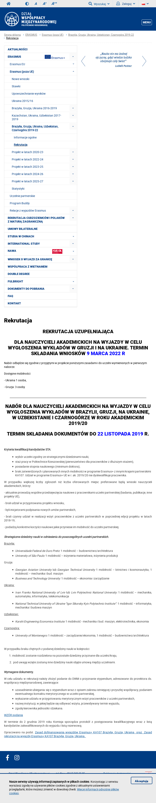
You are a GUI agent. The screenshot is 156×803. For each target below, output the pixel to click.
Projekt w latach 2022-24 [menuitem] (27, 159)
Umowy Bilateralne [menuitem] (23, 228)
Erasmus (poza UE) (53, 35)
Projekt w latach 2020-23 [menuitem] (27, 152)
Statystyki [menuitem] (18, 188)
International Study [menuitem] (24, 243)
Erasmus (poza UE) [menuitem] (43, 71)
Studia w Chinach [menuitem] (42, 236)
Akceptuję (141, 781)
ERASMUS (31, 35)
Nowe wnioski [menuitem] (20, 79)
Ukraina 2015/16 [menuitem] (22, 101)
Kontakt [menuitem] (14, 303)
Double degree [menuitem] (19, 274)
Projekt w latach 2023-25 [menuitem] (27, 167)
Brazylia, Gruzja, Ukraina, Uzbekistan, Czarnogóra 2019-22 (101, 35)
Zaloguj (125, 3)
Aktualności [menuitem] (17, 49)
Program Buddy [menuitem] (20, 203)
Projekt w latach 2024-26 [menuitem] (27, 174)
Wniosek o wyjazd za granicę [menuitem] (30, 259)
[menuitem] (73, 56)
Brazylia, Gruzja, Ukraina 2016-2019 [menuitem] (34, 108)
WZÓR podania (13, 715)
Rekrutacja (12, 38)
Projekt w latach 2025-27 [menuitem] (27, 181)
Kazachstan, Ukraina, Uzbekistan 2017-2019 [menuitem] (36, 117)
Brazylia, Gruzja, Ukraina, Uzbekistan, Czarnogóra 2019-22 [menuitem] (35, 128)
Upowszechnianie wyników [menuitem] (29, 93)
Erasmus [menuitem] (36, 57)
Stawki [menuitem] (16, 86)
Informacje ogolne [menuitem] (25, 137)
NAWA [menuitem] (42, 251)
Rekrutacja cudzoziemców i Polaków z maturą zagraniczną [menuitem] (36, 219)
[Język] (145, 3)
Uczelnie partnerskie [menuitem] (22, 196)
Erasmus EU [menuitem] (43, 64)
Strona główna (12, 35)
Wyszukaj (99, 3)
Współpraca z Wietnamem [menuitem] (27, 266)
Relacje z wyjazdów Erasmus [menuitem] (28, 210)
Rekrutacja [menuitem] (20, 145)
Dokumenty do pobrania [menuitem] (26, 288)
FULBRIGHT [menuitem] (42, 281)
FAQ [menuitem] (10, 296)
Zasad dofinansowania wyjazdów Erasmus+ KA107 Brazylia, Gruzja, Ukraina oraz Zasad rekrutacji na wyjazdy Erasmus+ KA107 (78, 734)
